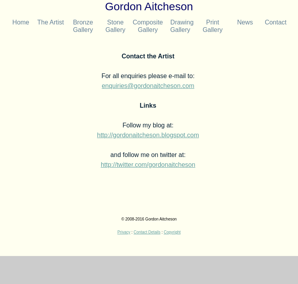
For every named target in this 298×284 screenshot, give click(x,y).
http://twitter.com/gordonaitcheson (148, 164)
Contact (274, 22)
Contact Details (147, 232)
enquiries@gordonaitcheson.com (148, 85)
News (245, 22)
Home (18, 22)
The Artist (50, 22)
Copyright (172, 232)
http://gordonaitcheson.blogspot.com (148, 135)
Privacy (123, 232)
